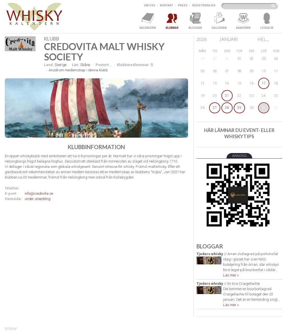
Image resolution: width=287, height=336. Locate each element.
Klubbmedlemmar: (133, 65)
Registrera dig (204, 5)
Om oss (149, 5)
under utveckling (37, 199)
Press (183, 5)
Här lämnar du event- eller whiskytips (239, 133)
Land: (49, 65)
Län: (75, 65)
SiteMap (11, 329)
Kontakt (166, 5)
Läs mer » (231, 275)
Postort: (103, 65)
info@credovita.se (39, 193)
